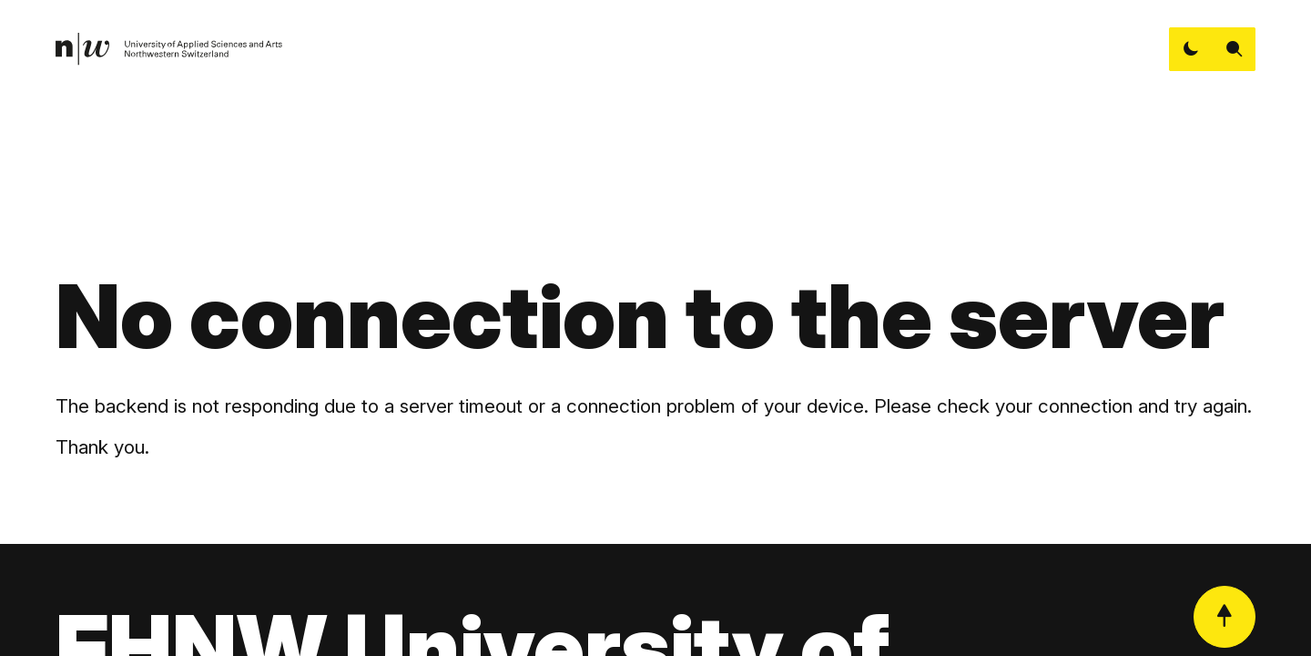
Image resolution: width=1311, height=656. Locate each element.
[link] (169, 49)
